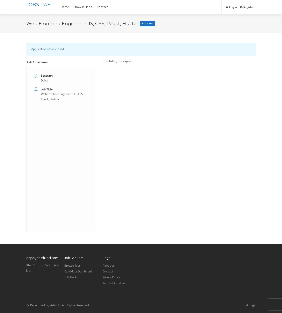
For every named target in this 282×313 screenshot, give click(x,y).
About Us (109, 265)
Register (247, 7)
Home (65, 7)
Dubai (44, 80)
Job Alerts (71, 277)
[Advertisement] (61, 160)
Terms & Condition (115, 283)
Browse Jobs (83, 7)
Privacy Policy (111, 277)
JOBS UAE (38, 4)
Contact (102, 7)
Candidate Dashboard (78, 271)
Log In (231, 7)
